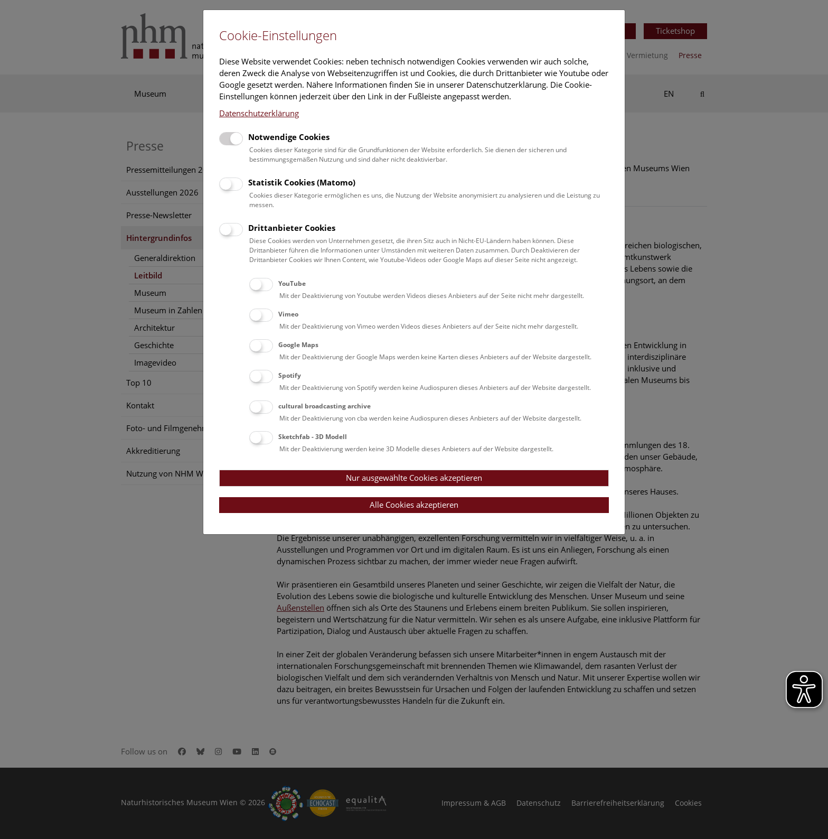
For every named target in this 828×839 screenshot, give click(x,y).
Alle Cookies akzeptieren (414, 504)
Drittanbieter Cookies (291, 227)
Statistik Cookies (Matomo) (301, 182)
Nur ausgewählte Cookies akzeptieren (414, 477)
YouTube (292, 283)
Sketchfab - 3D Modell (312, 436)
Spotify (289, 375)
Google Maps (298, 344)
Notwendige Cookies (289, 137)
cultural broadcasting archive (324, 406)
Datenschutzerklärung (259, 113)
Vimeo (288, 314)
